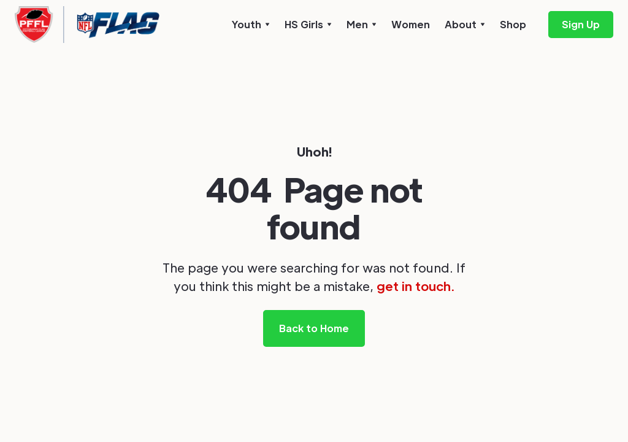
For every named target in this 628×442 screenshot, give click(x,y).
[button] (251, 24)
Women (410, 24)
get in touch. (415, 286)
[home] (87, 24)
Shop (513, 24)
